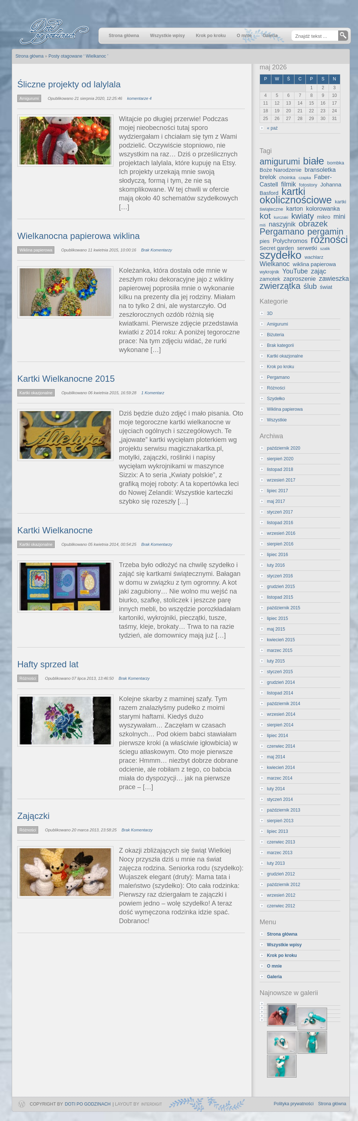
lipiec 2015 (277, 618)
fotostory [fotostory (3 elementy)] (308, 185)
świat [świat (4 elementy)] (326, 287)
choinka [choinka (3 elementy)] (287, 177)
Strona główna (332, 1103)
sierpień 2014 (280, 725)
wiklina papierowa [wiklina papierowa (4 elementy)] (314, 264)
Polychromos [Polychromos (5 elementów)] (290, 240)
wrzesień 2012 (281, 895)
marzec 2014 (279, 778)
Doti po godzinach (88, 1104)
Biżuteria (275, 334)
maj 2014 (276, 756)
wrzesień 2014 (281, 714)
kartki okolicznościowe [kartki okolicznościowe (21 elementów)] (296, 196)
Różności (27, 678)
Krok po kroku (280, 366)
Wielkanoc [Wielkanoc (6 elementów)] (275, 264)
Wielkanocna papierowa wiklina (78, 236)
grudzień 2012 (281, 874)
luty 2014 (276, 788)
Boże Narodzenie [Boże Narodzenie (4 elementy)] (280, 170)
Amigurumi (29, 98)
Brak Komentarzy (156, 250)
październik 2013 (283, 810)
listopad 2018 (280, 469)
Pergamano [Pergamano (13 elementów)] (282, 231)
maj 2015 (276, 629)
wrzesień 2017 (281, 480)
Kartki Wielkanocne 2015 (66, 379)
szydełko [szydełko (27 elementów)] (280, 255)
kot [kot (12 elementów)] (265, 216)
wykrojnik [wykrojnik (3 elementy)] (269, 272)
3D (269, 313)
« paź (272, 128)
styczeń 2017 (280, 512)
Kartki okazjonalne (36, 393)
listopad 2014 (280, 693)
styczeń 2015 (280, 671)
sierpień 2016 (280, 544)
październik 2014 (283, 703)
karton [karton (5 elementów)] (294, 208)
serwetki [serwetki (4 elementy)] (307, 248)
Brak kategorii (280, 345)
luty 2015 (276, 661)
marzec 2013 (279, 852)
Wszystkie (277, 419)
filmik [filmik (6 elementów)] (288, 184)
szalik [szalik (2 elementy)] (325, 248)
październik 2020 (283, 448)
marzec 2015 (279, 650)
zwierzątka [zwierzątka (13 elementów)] (280, 286)
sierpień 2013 (280, 820)
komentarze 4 (139, 98)
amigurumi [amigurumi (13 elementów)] (280, 161)
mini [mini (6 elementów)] (339, 216)
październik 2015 (283, 607)
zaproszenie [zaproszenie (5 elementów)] (299, 278)
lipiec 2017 (277, 490)
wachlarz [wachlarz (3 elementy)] (313, 257)
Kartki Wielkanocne (55, 530)
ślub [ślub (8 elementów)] (310, 286)
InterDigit (151, 1104)
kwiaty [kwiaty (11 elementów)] (302, 216)
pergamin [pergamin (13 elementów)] (325, 231)
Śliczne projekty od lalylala (68, 84)
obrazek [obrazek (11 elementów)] (313, 223)
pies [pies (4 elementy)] (265, 241)
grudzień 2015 (281, 586)
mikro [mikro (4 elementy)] (323, 217)
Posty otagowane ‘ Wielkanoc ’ (78, 56)
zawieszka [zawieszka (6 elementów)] (334, 278)
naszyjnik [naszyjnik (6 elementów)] (282, 224)
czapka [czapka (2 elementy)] (305, 177)
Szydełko (276, 398)
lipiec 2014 (277, 735)
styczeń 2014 (280, 799)
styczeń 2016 (280, 575)
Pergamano (278, 377)
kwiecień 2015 (281, 639)
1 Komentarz (152, 393)
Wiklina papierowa (35, 250)
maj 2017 (276, 501)
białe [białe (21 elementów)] (313, 161)
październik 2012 (283, 884)
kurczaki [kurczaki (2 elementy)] (281, 217)
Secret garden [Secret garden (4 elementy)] (277, 248)
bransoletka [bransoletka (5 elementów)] (320, 169)
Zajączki (33, 816)
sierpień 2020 (280, 458)
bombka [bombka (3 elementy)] (335, 163)
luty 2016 (276, 565)
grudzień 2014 (281, 682)
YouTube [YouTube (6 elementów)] (295, 271)
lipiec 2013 (277, 831)
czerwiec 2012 (281, 905)
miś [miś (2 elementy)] (263, 225)
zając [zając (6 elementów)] (318, 271)
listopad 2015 (280, 597)
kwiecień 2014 (281, 767)
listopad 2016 (280, 522)
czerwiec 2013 (281, 842)
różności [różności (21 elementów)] (329, 239)
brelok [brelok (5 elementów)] (268, 177)
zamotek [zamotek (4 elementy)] (270, 279)
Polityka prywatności (294, 1103)
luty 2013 (276, 863)
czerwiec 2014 (281, 746)
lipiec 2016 (277, 554)
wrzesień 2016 (281, 533)
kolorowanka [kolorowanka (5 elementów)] (323, 208)
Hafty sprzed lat (48, 664)
